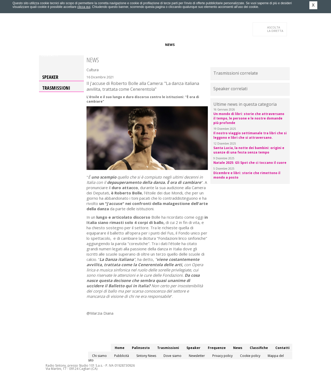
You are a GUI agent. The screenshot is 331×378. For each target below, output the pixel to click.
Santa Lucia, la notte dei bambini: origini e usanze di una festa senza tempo (248, 150)
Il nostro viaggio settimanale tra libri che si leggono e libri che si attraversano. (250, 135)
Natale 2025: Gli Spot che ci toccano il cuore (249, 162)
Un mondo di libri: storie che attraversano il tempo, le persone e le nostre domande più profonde (248, 118)
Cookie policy (250, 355)
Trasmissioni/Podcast (99, 44)
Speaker (130, 44)
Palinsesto (65, 44)
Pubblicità (121, 355)
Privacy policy (222, 355)
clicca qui (83, 7)
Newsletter (197, 355)
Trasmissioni (56, 88)
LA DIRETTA (275, 29)
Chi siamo (99, 355)
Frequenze (151, 44)
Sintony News (146, 355)
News (170, 44)
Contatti (49, 55)
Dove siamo (172, 355)
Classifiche (189, 44)
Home (46, 44)
